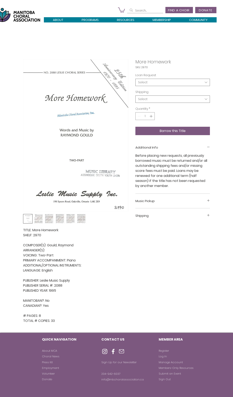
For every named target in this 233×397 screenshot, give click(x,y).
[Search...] (144, 10)
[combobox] (172, 82)
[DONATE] (205, 10)
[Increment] (151, 116)
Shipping (141, 92)
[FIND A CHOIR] (179, 10)
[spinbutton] (145, 116)
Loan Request (145, 75)
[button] (121, 10)
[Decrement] (138, 116)
